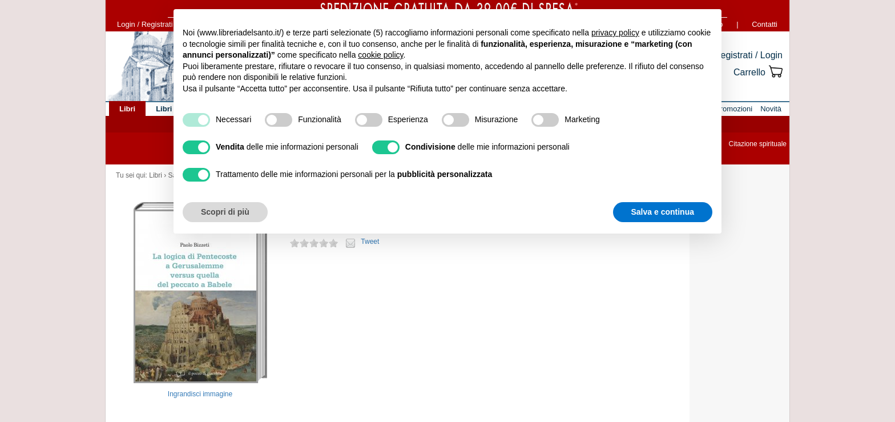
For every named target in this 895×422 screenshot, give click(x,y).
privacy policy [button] (615, 32)
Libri (155, 175)
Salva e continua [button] (662, 211)
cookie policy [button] (380, 54)
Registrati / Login (748, 55)
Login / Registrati (145, 24)
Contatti (764, 24)
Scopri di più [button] (225, 211)
